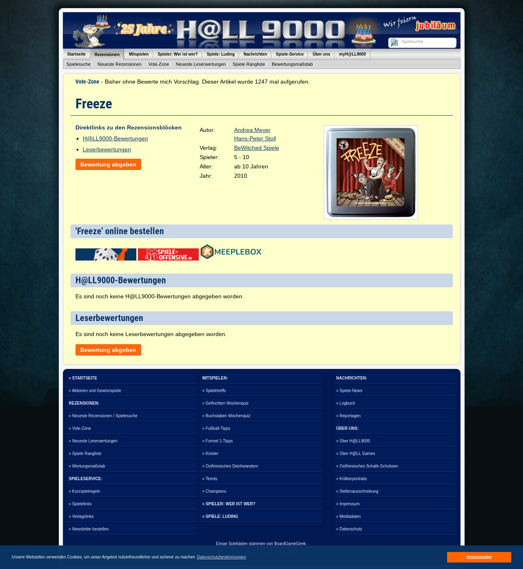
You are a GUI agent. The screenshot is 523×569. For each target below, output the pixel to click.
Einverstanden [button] (479, 557)
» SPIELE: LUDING (220, 516)
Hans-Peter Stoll (255, 138)
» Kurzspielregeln (84, 491)
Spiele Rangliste (248, 64)
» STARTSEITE (83, 378)
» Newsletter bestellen (89, 529)
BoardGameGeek (290, 543)
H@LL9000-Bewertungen (115, 138)
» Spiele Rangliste (85, 453)
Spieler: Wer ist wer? (178, 54)
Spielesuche (79, 64)
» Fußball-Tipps (216, 428)
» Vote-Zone (80, 428)
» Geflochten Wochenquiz (225, 403)
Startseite (76, 54)
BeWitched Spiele (256, 147)
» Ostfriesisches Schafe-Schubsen (367, 466)
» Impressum (348, 504)
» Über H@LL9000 (353, 441)
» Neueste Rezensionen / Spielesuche (103, 416)
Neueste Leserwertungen (201, 64)
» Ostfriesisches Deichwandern (230, 466)
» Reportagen (348, 416)
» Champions (214, 491)
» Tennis (209, 478)
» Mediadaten (348, 516)
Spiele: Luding (221, 54)
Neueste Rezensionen (119, 64)
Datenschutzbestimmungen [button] (221, 557)
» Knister (210, 453)
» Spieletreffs (214, 390)
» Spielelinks (80, 504)
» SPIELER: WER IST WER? (229, 504)
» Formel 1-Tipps (217, 441)
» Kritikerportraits (351, 478)
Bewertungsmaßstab (292, 64)
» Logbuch (345, 403)
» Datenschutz (349, 529)
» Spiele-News (349, 390)
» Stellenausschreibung (357, 491)
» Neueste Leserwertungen (93, 441)
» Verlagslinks (81, 516)
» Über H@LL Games (355, 453)
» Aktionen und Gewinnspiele (95, 390)
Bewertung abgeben (108, 164)
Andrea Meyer (252, 130)
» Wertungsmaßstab (87, 466)
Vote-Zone (159, 64)
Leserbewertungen (107, 149)
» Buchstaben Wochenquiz (226, 416)
